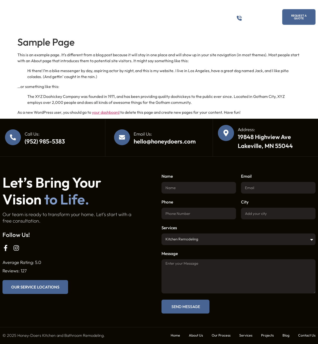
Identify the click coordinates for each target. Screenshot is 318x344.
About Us (89, 16)
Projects (165, 16)
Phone (167, 202)
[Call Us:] (13, 137)
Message (169, 253)
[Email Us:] (122, 137)
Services (141, 17)
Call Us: (32, 134)
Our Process (114, 16)
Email (246, 176)
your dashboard (105, 112)
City (245, 202)
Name (167, 176)
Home (175, 335)
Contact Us (207, 16)
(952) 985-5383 (257, 16)
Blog (185, 16)
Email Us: (143, 134)
